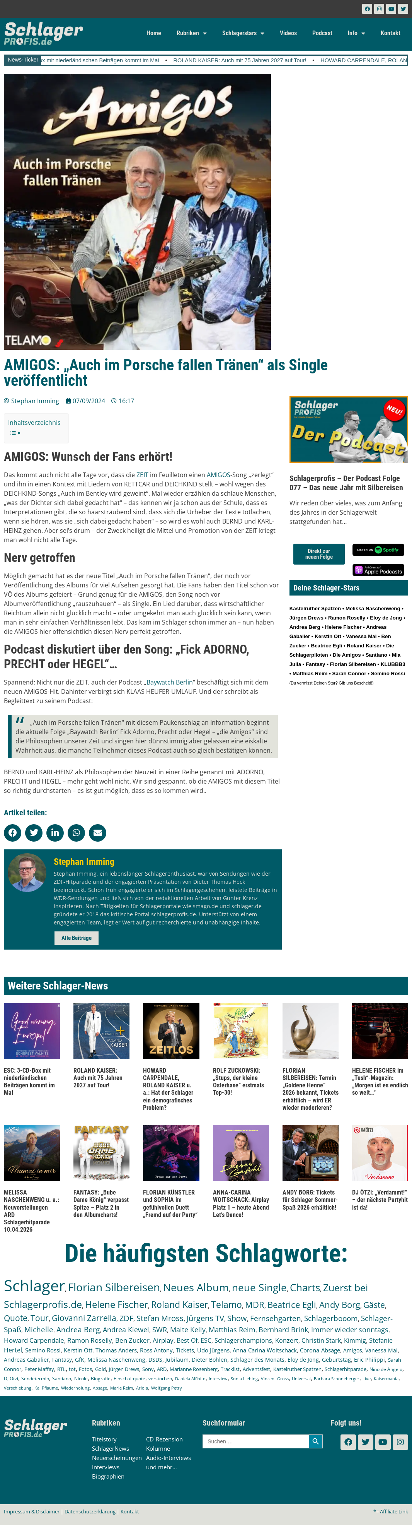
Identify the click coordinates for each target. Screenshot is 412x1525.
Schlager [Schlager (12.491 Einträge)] (34, 1285)
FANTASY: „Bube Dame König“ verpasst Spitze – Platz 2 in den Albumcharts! (101, 1204)
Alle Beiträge (76, 938)
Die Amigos (347, 655)
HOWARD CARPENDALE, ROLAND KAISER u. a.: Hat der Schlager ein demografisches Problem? (168, 1089)
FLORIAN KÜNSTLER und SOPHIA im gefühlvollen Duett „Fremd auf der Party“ (170, 1204)
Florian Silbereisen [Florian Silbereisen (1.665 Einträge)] (114, 1287)
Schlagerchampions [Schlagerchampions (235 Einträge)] (243, 1340)
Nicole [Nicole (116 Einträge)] (81, 1378)
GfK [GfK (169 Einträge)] (79, 1359)
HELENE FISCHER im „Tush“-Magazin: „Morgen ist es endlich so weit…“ (380, 1082)
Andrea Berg (304, 627)
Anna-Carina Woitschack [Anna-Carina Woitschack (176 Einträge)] (265, 1350)
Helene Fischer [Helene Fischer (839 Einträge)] (116, 1304)
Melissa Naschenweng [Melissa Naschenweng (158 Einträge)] (116, 1359)
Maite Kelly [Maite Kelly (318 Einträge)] (188, 1329)
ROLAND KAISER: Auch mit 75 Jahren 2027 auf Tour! (253, 60)
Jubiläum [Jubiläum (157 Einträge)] (177, 1359)
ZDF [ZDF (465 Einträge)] (126, 1318)
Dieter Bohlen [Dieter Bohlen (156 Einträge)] (209, 1359)
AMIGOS (218, 475)
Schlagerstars (243, 33)
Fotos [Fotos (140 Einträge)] (85, 1369)
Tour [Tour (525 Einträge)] (40, 1318)
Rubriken (192, 33)
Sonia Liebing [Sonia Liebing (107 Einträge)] (244, 1378)
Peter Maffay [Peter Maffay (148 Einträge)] (39, 1369)
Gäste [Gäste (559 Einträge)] (374, 1304)
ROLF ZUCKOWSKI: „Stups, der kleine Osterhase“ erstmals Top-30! (238, 1082)
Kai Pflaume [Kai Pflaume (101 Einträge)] (46, 1388)
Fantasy (315, 664)
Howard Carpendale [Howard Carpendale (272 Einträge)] (34, 1340)
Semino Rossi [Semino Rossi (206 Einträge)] (43, 1350)
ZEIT (142, 475)
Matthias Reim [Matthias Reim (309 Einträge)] (232, 1329)
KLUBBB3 (393, 664)
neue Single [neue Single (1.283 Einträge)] (259, 1287)
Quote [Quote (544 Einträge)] (15, 1317)
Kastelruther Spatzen (315, 608)
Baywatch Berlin (169, 682)
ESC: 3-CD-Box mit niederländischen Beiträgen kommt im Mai (95, 60)
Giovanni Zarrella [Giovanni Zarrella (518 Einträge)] (84, 1318)
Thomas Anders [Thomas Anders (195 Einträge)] (116, 1350)
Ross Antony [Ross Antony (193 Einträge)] (156, 1350)
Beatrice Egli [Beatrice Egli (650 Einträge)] (291, 1305)
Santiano (376, 655)
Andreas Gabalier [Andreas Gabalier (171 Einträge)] (26, 1359)
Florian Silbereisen (353, 664)
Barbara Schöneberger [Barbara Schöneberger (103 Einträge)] (336, 1378)
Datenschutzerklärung (90, 1511)
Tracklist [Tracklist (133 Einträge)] (230, 1369)
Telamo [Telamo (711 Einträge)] (226, 1305)
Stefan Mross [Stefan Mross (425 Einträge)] (160, 1318)
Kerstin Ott (328, 636)
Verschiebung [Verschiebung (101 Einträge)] (17, 1388)
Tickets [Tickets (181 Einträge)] (185, 1350)
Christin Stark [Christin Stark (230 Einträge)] (321, 1340)
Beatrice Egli (326, 646)
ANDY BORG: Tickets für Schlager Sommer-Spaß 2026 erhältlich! (310, 1200)
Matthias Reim (310, 673)
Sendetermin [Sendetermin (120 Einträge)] (35, 1378)
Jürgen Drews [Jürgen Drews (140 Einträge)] (124, 1369)
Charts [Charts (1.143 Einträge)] (305, 1287)
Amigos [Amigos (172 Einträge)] (352, 1350)
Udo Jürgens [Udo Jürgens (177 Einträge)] (213, 1350)
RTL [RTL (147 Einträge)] (61, 1369)
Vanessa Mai (361, 636)
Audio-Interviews (168, 1458)
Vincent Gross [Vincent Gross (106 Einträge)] (275, 1378)
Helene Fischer (343, 627)
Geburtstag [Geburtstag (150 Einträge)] (336, 1359)
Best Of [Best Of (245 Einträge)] (187, 1340)
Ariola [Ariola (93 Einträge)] (142, 1388)
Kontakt (390, 33)
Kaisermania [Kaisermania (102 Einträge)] (386, 1378)
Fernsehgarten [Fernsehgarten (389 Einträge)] (275, 1318)
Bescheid (362, 683)
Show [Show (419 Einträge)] (237, 1318)
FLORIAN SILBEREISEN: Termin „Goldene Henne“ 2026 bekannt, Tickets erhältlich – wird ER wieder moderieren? (311, 1089)
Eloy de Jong (386, 618)
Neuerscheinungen (117, 1458)
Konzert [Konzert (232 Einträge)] (286, 1340)
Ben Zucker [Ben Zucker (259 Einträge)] (132, 1340)
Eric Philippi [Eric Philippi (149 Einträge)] (369, 1359)
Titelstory (104, 1439)
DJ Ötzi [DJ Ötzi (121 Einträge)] (11, 1378)
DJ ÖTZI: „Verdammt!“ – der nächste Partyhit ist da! (380, 1200)
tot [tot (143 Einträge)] (72, 1369)
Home (153, 33)
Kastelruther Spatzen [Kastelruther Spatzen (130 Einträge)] (297, 1369)
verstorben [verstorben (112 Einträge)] (160, 1378)
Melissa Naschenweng (373, 608)
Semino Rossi (388, 673)
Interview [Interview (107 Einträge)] (218, 1378)
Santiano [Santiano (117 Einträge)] (61, 1378)
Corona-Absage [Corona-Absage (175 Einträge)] (320, 1350)
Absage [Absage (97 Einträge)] (100, 1388)
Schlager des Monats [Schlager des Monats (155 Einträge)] (257, 1359)
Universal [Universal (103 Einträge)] (301, 1378)
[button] (12, 833)
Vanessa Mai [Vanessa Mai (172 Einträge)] (381, 1350)
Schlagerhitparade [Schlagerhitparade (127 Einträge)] (345, 1369)
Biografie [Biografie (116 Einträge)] (101, 1378)
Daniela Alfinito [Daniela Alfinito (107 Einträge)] (190, 1378)
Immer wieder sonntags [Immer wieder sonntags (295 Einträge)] (349, 1329)
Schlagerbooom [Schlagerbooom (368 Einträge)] (331, 1318)
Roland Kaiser (364, 646)
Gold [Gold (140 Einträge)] (100, 1369)
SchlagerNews (110, 1448)
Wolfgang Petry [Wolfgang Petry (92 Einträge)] (166, 1388)
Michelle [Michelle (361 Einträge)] (38, 1330)
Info (356, 33)
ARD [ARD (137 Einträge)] (162, 1369)
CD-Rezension (164, 1439)
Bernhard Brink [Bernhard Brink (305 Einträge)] (283, 1329)
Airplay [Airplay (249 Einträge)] (163, 1340)
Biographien (108, 1476)
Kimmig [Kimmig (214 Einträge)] (355, 1340)
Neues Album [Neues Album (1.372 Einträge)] (196, 1287)
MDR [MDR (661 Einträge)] (254, 1305)
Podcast (322, 33)
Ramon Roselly (346, 618)
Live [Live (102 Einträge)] (367, 1378)
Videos (288, 33)
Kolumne (158, 1448)
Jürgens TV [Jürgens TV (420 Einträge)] (205, 1318)
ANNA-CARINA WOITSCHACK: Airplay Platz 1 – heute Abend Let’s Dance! (241, 1204)
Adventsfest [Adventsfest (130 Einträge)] (256, 1369)
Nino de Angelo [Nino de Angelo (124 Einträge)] (385, 1369)
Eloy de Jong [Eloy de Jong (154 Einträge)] (303, 1359)
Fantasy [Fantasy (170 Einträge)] (62, 1359)
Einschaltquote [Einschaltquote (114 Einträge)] (129, 1378)
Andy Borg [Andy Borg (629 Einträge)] (339, 1304)
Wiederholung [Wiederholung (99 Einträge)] (75, 1388)
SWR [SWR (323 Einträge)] (159, 1329)
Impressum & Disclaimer (32, 1511)
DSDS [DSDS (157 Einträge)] (155, 1359)
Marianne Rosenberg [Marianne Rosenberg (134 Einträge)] (194, 1369)
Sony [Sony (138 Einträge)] (148, 1369)
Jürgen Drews (306, 618)
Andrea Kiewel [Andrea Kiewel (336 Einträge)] (126, 1329)
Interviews (105, 1467)
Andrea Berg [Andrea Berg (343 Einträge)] (78, 1329)
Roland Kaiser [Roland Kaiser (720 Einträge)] (179, 1305)
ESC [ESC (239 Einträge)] (206, 1340)
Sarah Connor (349, 673)
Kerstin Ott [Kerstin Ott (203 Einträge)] (78, 1350)
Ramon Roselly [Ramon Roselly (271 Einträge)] (89, 1340)
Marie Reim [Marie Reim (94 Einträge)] (121, 1388)
